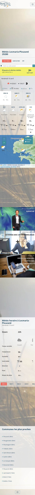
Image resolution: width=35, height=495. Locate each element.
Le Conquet (8, 461)
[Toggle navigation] (32, 4)
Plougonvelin (8, 441)
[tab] (4, 383)
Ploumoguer (8, 445)
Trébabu (7, 449)
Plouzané (7, 436)
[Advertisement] (17, 28)
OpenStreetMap (5, 167)
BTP (23, 61)
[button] (23, 151)
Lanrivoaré (8, 473)
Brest (6, 477)
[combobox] (18, 66)
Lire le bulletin (7, 72)
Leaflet (3, 165)
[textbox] (18, 66)
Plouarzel (7, 469)
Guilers (7, 457)
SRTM (14, 167)
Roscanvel (7, 465)
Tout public (6, 61)
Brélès (7, 481)
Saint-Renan (8, 453)
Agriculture (16, 61)
